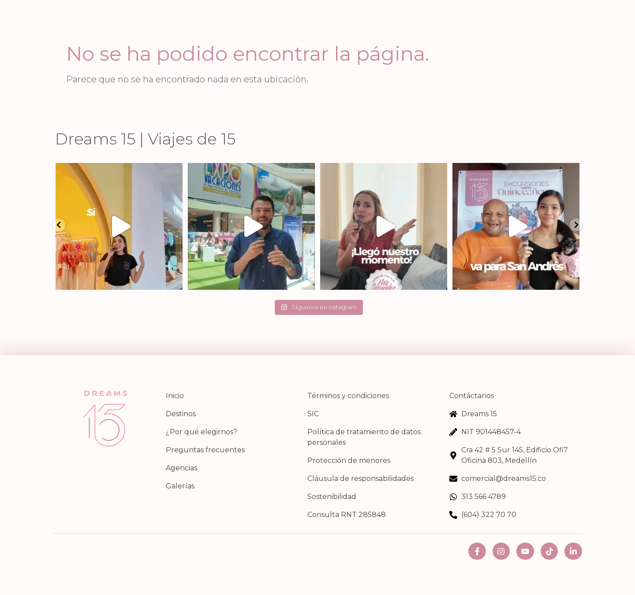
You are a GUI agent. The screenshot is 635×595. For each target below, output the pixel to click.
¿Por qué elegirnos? (297, 19)
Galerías (226, 19)
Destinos (369, 19)
